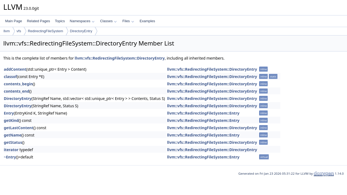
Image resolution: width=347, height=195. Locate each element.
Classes (108, 21)
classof (10, 76)
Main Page (13, 21)
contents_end (16, 91)
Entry (9, 113)
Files (128, 21)
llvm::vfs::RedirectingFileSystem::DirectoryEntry (120, 58)
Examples (147, 21)
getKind (11, 120)
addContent (15, 69)
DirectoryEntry (81, 31)
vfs (19, 31)
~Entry (10, 157)
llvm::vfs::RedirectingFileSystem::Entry (203, 113)
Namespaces (82, 21)
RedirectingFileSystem (45, 31)
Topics (60, 21)
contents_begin (18, 83)
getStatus (13, 142)
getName (12, 135)
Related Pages (38, 21)
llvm (7, 31)
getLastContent (18, 127)
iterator (11, 149)
